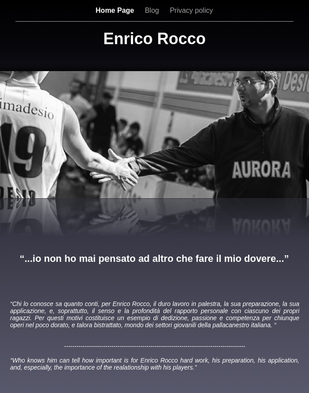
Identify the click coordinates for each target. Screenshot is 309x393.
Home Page (116, 10)
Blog (153, 10)
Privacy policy (191, 10)
